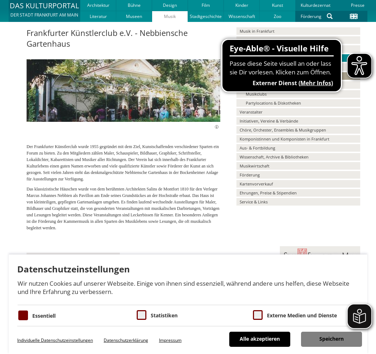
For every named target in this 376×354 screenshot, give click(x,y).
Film (206, 5)
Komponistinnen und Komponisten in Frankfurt (284, 139)
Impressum (170, 340)
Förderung (311, 16)
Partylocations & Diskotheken (273, 103)
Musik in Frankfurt (257, 31)
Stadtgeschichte (206, 16)
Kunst (277, 5)
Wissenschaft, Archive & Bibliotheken (274, 157)
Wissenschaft (242, 16)
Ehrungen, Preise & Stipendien (268, 193)
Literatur (98, 16)
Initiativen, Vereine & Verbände (269, 121)
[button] (44, 11)
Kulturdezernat (315, 5)
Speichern (331, 338)
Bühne (134, 5)
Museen (134, 16)
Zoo (277, 16)
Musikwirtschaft (254, 166)
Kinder (241, 5)
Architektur (98, 5)
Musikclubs (256, 94)
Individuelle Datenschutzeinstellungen (55, 340)
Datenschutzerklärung (126, 340)
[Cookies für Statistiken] (141, 315)
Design (170, 5)
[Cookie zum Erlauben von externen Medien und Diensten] (258, 315)
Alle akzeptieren (260, 338)
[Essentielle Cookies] (23, 315)
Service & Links (254, 201)
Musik (170, 16)
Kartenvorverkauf (256, 184)
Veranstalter (251, 112)
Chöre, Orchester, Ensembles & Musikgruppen (283, 130)
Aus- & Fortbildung (257, 148)
